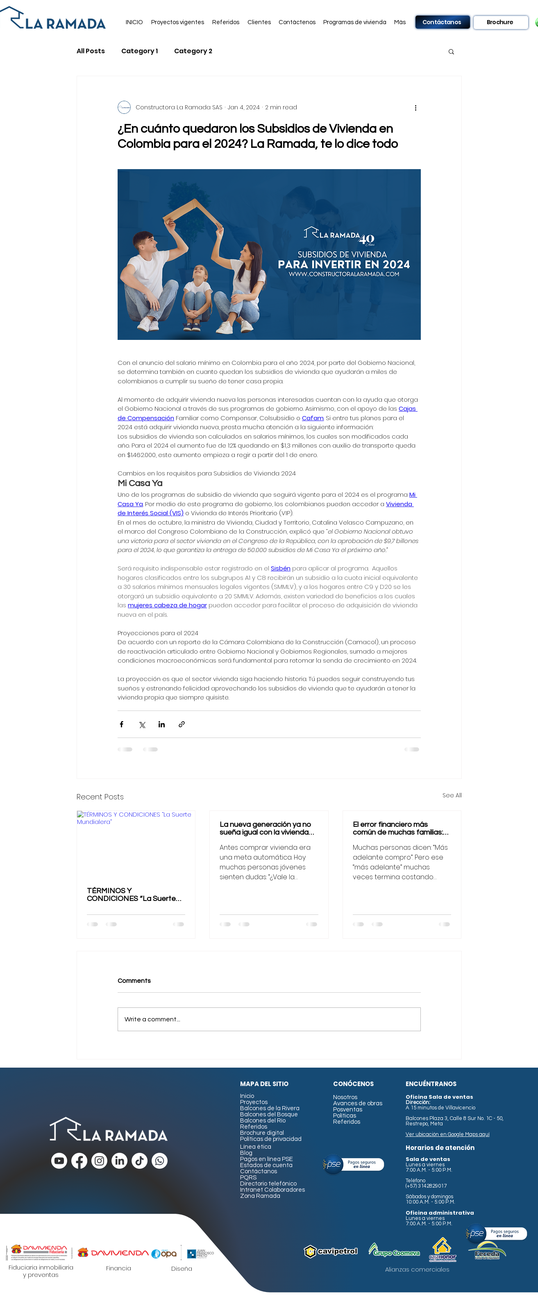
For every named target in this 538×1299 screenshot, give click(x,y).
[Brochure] (501, 22)
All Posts (91, 51)
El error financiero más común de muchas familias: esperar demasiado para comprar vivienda (398, 828)
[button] (178, 22)
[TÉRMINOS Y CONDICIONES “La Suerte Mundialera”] (136, 844)
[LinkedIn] (119, 1161)
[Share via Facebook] (121, 724)
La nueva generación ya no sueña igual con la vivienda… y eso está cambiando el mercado (267, 828)
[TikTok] (140, 1161)
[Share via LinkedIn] (162, 724)
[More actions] (416, 107)
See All (452, 795)
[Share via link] (182, 724)
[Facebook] (79, 1161)
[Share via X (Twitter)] (141, 724)
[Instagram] (99, 1161)
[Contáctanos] (442, 22)
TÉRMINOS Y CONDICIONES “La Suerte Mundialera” (131, 895)
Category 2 (193, 51)
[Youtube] (59, 1161)
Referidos (253, 1127)
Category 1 (139, 51)
